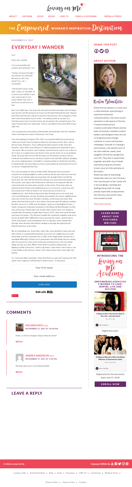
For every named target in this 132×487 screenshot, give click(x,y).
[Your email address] (44, 276)
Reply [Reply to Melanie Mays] (18, 342)
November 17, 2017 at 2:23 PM (41, 359)
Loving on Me (66, 8)
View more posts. (103, 204)
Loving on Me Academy (110, 267)
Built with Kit (44, 292)
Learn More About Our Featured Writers (110, 218)
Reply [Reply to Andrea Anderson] (18, 372)
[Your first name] (44, 267)
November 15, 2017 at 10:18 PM (42, 329)
